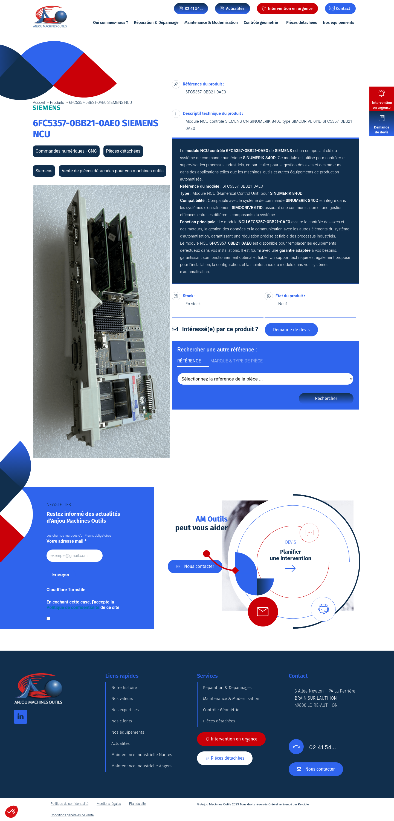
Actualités (121, 757)
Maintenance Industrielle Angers (142, 784)
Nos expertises (125, 716)
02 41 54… (194, 8)
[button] (11, 811)
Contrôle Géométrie (222, 716)
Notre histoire (124, 688)
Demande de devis (381, 129)
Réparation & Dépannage (156, 22)
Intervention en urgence (382, 105)
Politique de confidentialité (73, 607)
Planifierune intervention (290, 555)
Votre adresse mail (66, 541)
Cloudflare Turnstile (66, 589)
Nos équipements (338, 22)
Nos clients (122, 730)
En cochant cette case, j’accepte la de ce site (83, 604)
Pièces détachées (301, 22)
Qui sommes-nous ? (110, 22)
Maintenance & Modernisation (211, 22)
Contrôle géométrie (261, 22)
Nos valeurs (122, 702)
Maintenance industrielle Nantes (143, 771)
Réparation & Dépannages (228, 688)
